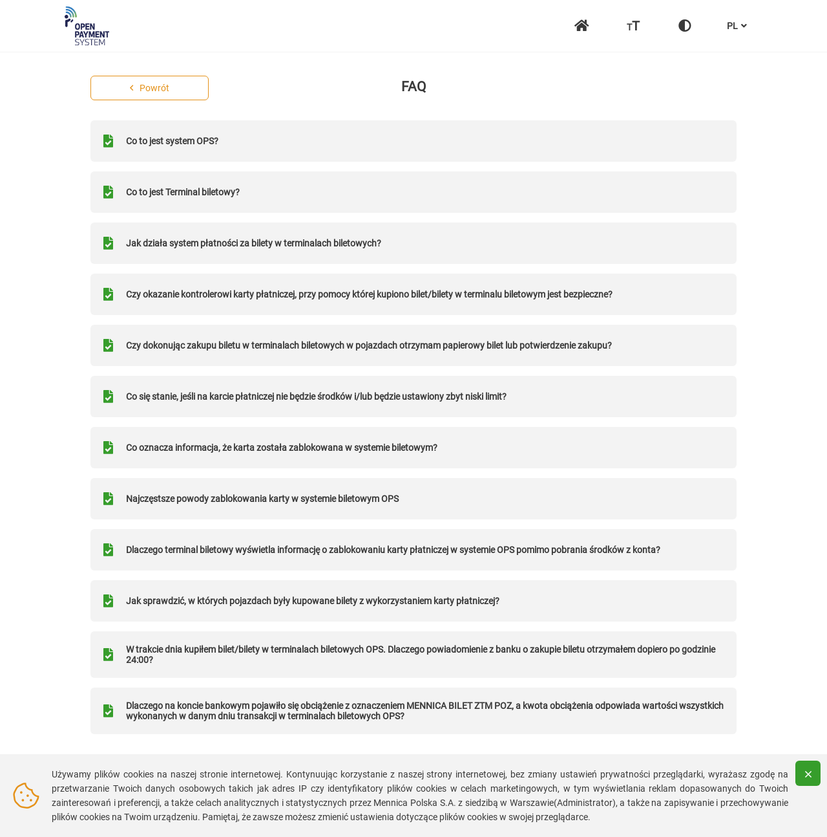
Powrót (149, 88)
